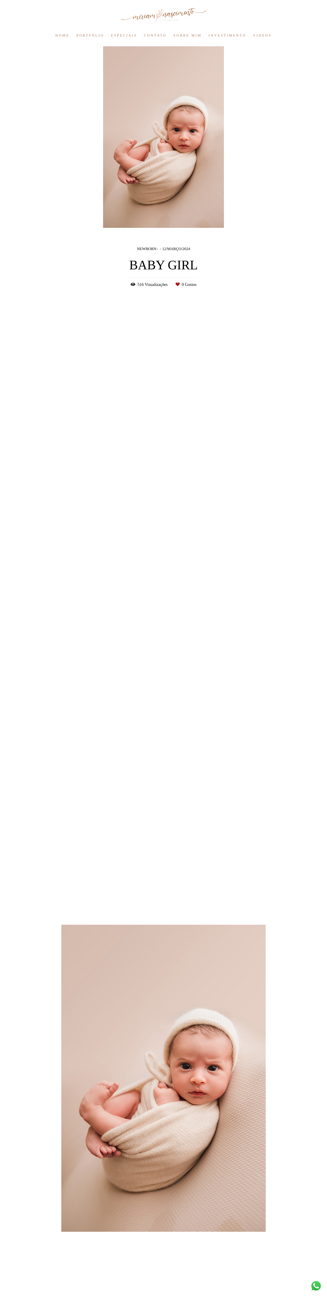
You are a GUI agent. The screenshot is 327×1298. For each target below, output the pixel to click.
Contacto (87, 1282)
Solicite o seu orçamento (273, 669)
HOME (62, 35)
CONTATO (155, 35)
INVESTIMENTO (227, 35)
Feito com (163, 1294)
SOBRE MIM (187, 35)
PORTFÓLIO (90, 35)
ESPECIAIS (124, 35)
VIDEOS (262, 35)
